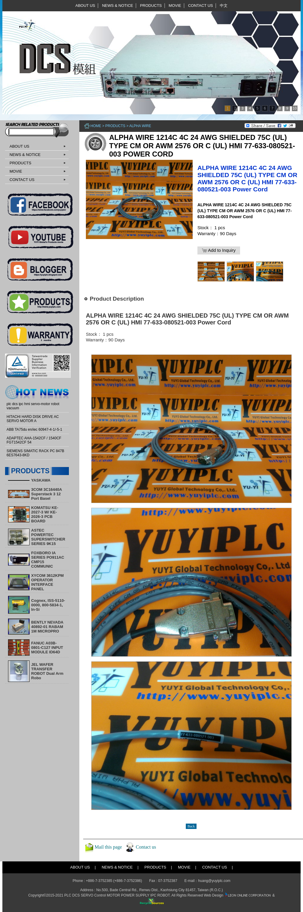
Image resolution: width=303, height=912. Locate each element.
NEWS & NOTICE (117, 5)
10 (294, 108)
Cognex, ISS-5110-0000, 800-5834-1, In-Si (48, 605)
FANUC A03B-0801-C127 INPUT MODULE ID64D (47, 647)
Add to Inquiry (219, 250)
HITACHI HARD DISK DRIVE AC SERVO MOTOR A (33, 419)
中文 (224, 5)
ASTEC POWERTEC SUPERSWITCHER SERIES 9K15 (48, 537)
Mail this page (108, 846)
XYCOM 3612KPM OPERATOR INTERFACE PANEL (47, 582)
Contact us (146, 846)
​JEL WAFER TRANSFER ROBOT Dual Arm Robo (47, 671)
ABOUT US (85, 5)
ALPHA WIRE (140, 126)
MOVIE (175, 5)
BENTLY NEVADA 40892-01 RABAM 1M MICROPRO (47, 626)
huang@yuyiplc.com (214, 881)
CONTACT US (200, 5)
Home (95, 126)
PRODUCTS (151, 5)
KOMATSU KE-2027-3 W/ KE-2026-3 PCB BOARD (44, 514)
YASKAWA (41, 480)
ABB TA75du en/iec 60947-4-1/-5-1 (34, 429)
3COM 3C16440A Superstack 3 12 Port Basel (46, 494)
